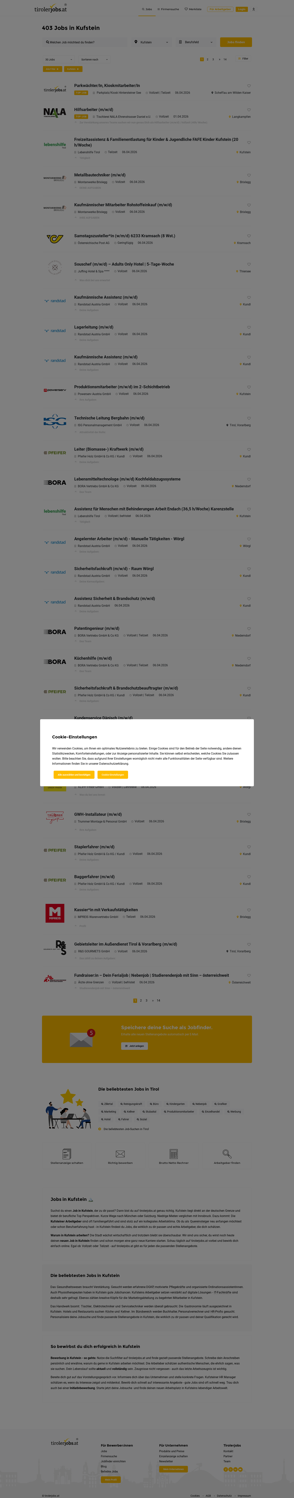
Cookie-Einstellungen (113, 774)
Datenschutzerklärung (113, 763)
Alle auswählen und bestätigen (74, 774)
